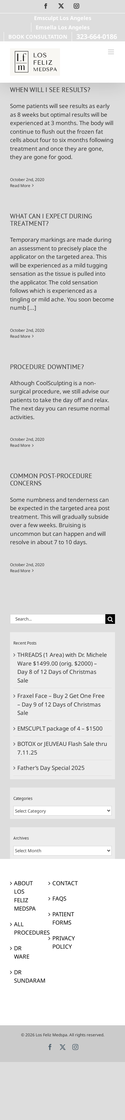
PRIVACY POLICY (62, 942)
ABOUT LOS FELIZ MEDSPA (24, 896)
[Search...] (57, 619)
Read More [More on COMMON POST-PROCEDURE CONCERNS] (20, 571)
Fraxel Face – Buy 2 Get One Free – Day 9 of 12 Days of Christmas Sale (61, 704)
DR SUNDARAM (24, 976)
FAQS (59, 898)
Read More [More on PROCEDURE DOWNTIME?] (20, 445)
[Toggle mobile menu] (111, 51)
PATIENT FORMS (62, 918)
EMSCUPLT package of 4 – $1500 (60, 728)
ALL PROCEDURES (24, 928)
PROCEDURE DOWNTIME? (47, 366)
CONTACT (62, 883)
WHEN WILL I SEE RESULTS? (50, 89)
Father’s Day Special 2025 (51, 768)
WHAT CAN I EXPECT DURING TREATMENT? (51, 219)
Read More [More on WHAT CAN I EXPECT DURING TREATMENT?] (20, 336)
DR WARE (21, 952)
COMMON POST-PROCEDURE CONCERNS (51, 479)
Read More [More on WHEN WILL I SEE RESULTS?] (20, 185)
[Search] (110, 619)
